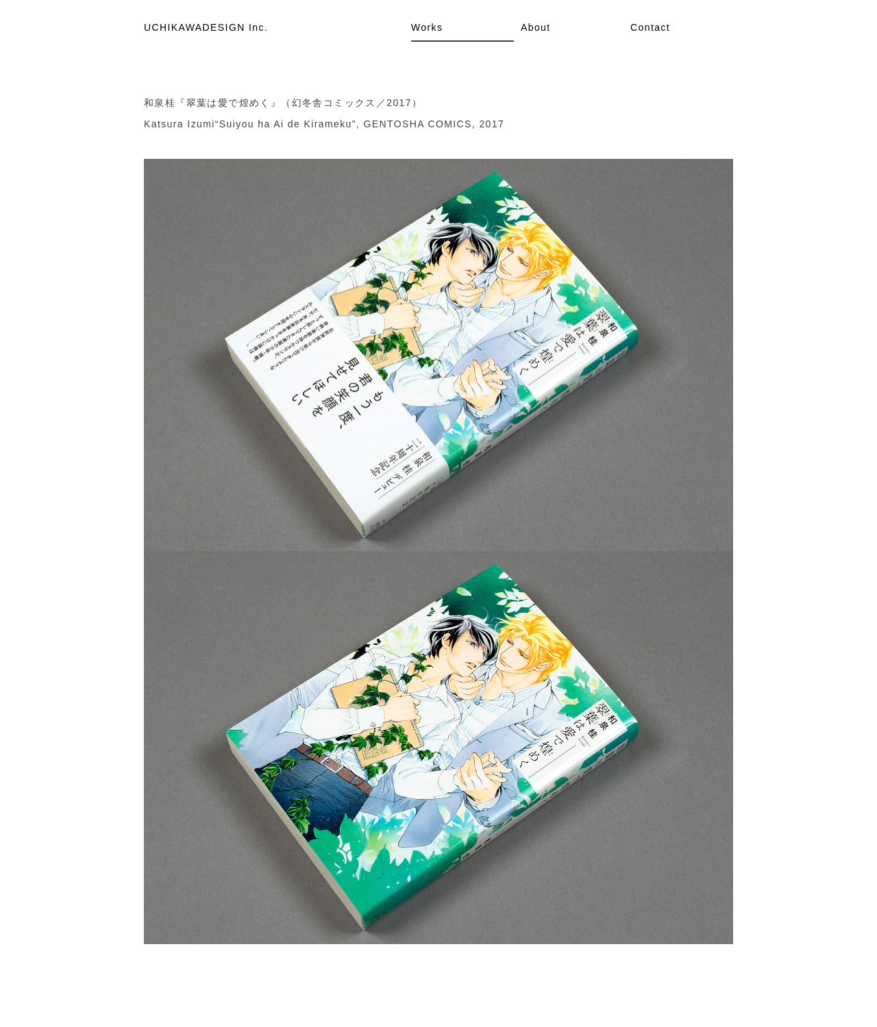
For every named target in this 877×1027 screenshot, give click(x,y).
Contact (650, 27)
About (536, 27)
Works (427, 27)
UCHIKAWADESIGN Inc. (206, 27)
